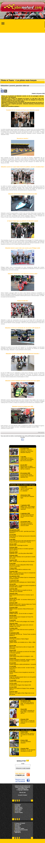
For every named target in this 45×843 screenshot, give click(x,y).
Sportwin (17, 826)
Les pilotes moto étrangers (21, 730)
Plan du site (22, 792)
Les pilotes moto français (26, 80)
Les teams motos (17, 699)
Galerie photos (19, 808)
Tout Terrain (18, 824)
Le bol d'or (18, 811)
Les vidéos (18, 827)
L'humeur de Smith (20, 823)
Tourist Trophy (19, 812)
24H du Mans (18, 810)
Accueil (20, 795)
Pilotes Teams (18, 807)
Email (22, 763)
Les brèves (18, 804)
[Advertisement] (22, 55)
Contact (25, 795)
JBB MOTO (18, 832)
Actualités (17, 806)
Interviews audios (19, 828)
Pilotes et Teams (7, 80)
